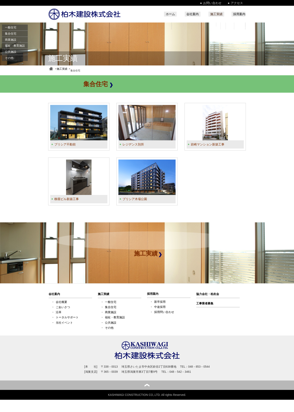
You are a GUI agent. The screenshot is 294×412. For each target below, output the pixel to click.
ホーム (158, 14)
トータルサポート (67, 316)
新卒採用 (160, 300)
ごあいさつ (63, 306)
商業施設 (10, 39)
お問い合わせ (218, 3)
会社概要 (61, 301)
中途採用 (160, 305)
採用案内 (238, 14)
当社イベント (64, 321)
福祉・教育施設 (15, 45)
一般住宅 (10, 27)
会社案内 (184, 14)
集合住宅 (10, 33)
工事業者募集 (204, 302)
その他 (9, 58)
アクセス (239, 3)
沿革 (58, 311)
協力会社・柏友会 (207, 293)
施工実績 (212, 14)
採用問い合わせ (164, 311)
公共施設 (10, 51)
